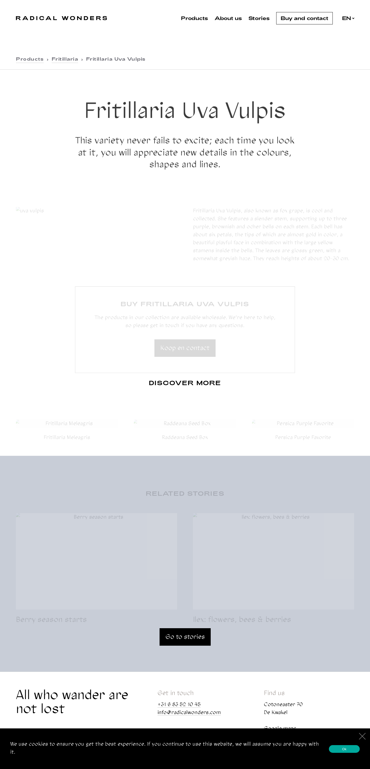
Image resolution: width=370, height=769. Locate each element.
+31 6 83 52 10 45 (179, 704)
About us (228, 18)
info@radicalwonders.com (189, 712)
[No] (361, 735)
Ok (344, 749)
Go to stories (185, 636)
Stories (259, 18)
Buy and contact (304, 18)
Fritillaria (65, 59)
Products (194, 18)
